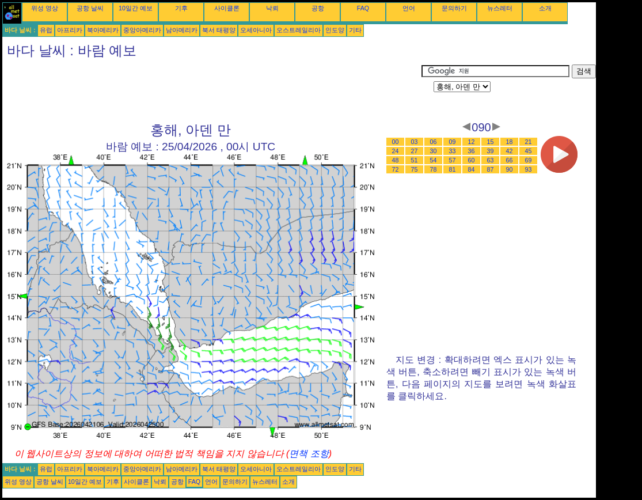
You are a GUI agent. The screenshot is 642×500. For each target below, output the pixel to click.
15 (490, 141)
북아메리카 (103, 29)
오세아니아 (256, 29)
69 (528, 160)
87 (490, 169)
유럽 (46, 29)
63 (490, 160)
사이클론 (227, 8)
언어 (408, 8)
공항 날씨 (90, 8)
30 (433, 150)
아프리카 (69, 29)
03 (414, 141)
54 (433, 160)
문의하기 (454, 8)
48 (395, 160)
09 (452, 141)
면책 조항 (308, 454)
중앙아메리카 (142, 29)
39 (490, 150)
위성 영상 (44, 8)
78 (433, 169)
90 (509, 169)
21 (528, 141)
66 (509, 160)
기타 (355, 29)
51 (414, 160)
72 (395, 169)
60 (471, 160)
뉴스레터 (499, 8)
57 (452, 160)
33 (452, 150)
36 (471, 150)
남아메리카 (181, 29)
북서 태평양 (218, 29)
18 (509, 141)
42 (509, 150)
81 (452, 169)
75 (414, 169)
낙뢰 (272, 8)
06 (433, 141)
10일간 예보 (136, 8)
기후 (181, 8)
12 (471, 141)
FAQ (363, 8)
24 (395, 150)
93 (528, 169)
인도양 (334, 29)
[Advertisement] (211, 90)
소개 (545, 8)
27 (414, 150)
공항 (317, 8)
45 (528, 150)
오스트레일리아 (298, 29)
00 (395, 141)
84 (471, 169)
